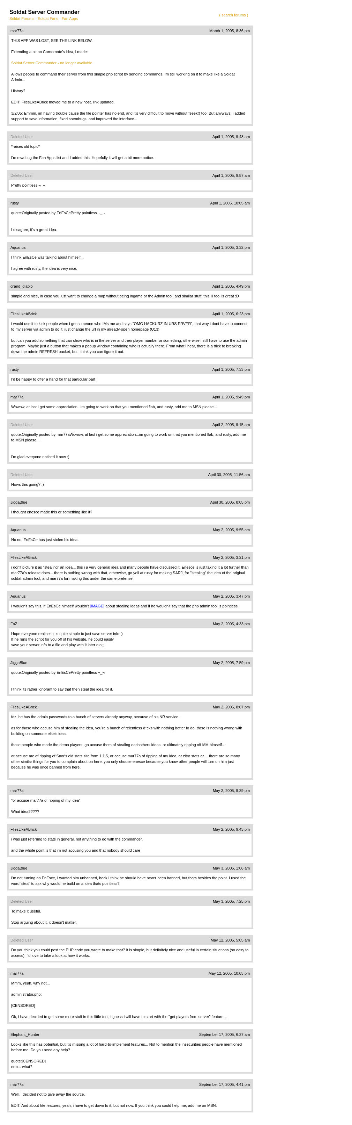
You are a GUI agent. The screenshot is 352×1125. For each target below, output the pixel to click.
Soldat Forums (22, 18)
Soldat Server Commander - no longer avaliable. (52, 63)
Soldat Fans (48, 18)
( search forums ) (233, 15)
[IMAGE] (97, 606)
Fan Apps (70, 18)
